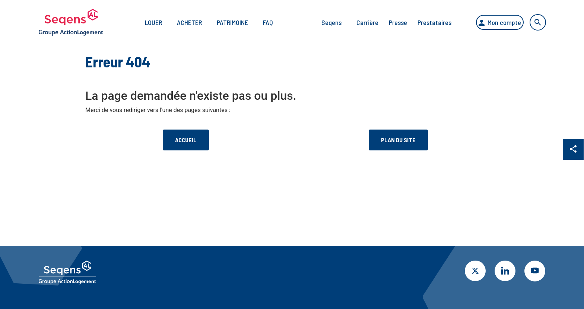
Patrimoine (225, 22)
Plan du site (398, 139)
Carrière (361, 22)
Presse (391, 22)
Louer (146, 22)
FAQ (261, 22)
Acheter (182, 22)
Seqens (325, 22)
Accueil (186, 139)
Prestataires (428, 22)
